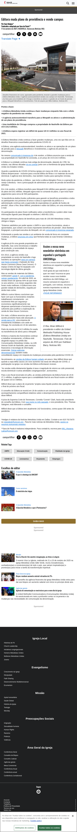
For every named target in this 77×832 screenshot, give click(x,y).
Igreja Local (39, 638)
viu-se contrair (32, 164)
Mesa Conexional (10, 765)
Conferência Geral (10, 752)
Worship (7, 711)
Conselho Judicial (10, 759)
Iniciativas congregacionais (13, 650)
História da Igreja (10, 704)
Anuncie (6, 800)
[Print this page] (35, 34)
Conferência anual (10, 772)
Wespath (20, 149)
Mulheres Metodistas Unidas (14, 656)
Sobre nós (7, 810)
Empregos (56, 459)
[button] (67, 3)
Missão (18, 555)
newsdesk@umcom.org (13, 422)
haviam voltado (37, 359)
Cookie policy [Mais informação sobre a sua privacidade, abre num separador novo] (36, 821)
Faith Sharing (8, 678)
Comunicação (42, 451)
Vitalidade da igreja (62, 451)
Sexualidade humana (11, 726)
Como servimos (21, 488)
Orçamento (40, 459)
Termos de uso (9, 808)
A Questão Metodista (23, 472)
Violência (7, 740)
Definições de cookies (24, 828)
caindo (15, 276)
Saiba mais (38, 521)
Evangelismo (40, 667)
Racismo (7, 733)
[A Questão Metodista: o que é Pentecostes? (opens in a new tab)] (8, 510)
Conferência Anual (10, 769)
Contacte (7, 802)
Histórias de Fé (9, 643)
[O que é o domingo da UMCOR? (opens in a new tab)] (8, 478)
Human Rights (9, 730)
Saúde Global (9, 701)
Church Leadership (10, 646)
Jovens (6, 660)
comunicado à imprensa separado (60, 230)
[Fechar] (73, 816)
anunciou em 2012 (25, 237)
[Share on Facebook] (19, 34)
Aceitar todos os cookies (49, 828)
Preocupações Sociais (40, 718)
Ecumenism (8, 685)
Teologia (7, 707)
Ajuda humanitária (10, 697)
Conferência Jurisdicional (13, 776)
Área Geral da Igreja (23, 574)
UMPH (7, 451)
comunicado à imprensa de (22, 155)
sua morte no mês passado (37, 402)
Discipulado (8, 675)
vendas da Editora (23, 359)
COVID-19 (8, 459)
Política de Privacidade (12, 806)
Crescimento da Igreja (12, 672)
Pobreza (7, 736)
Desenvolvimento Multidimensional (16, 682)
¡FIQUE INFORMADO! (52, 293)
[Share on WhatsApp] (30, 34)
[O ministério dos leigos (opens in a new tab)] (8, 494)
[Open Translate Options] (10, 38)
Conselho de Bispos (11, 755)
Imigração (7, 723)
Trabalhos (7, 804)
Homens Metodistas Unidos (13, 653)
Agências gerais (21, 588)
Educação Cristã (23, 451)
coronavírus (24, 459)
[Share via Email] (40, 34)
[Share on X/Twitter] (24, 34)
